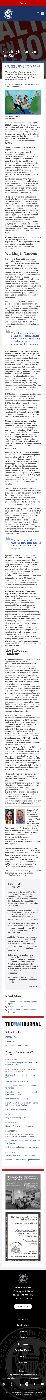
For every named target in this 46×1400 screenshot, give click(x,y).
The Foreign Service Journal (19, 66)
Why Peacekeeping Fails (15, 1117)
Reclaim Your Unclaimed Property (19, 1126)
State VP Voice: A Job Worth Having (20, 1155)
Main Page (11, 1037)
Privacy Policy (27, 1395)
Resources (23, 1344)
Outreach (23, 1331)
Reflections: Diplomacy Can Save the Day (22, 1147)
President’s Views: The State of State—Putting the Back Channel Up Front (21, 1135)
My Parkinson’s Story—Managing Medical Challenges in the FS (22, 1093)
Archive (10, 1041)
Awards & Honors (23, 1350)
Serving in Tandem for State (20, 68)
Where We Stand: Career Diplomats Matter (22, 1160)
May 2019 (36, 66)
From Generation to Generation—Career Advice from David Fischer (21, 1104)
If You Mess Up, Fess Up (15, 1109)
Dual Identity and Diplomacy (16, 1099)
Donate (23, 3)
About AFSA (23, 1362)
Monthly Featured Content (17, 1045)
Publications (23, 1325)
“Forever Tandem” (15, 1007)
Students (23, 1337)
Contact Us (23, 1306)
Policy (23, 1356)
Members (23, 1319)
